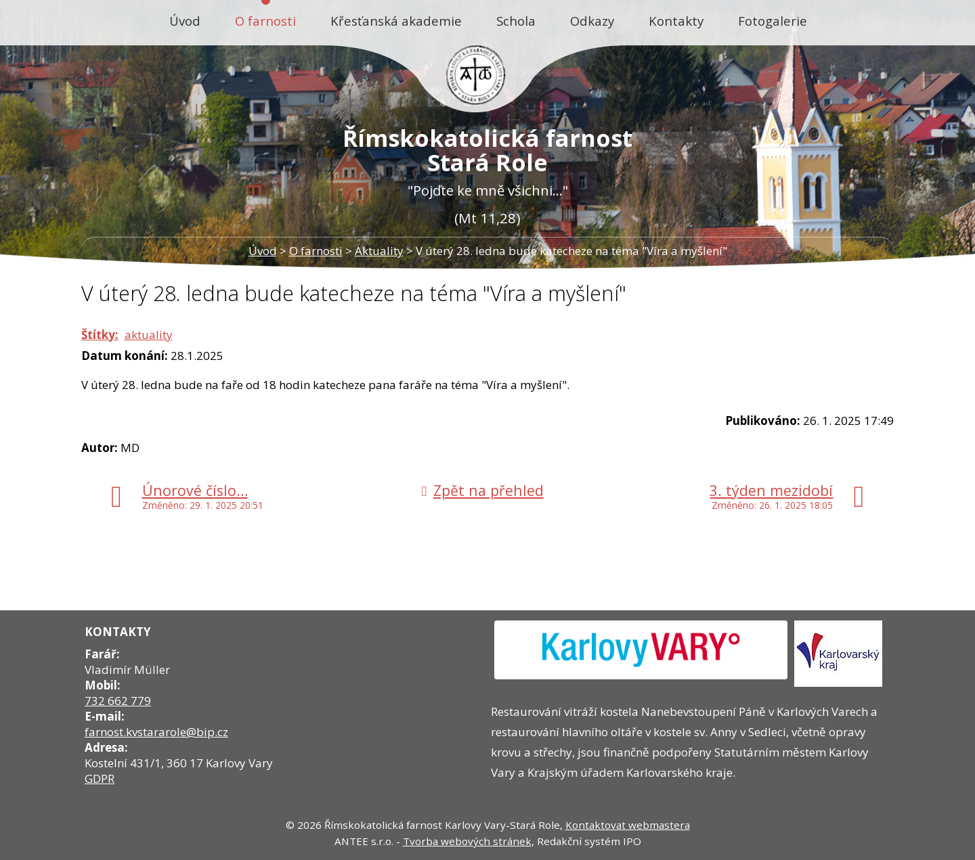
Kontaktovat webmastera (627, 825)
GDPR (99, 778)
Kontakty (676, 20)
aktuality (149, 334)
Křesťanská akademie (396, 20)
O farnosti (265, 20)
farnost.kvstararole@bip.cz (156, 732)
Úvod (184, 20)
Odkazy (592, 20)
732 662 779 (118, 700)
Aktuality (379, 250)
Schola (516, 20)
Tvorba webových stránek (467, 841)
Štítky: (99, 334)
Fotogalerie (772, 20)
